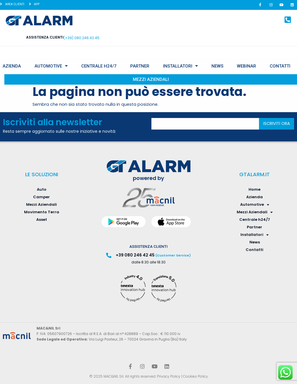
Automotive (51, 66)
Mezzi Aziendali (151, 79)
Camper (41, 197)
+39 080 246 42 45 (135, 255)
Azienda (12, 66)
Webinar (246, 66)
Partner (139, 66)
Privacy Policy (168, 376)
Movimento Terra (41, 212)
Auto (41, 189)
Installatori (180, 66)
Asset (41, 219)
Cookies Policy (195, 376)
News (217, 66)
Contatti (280, 66)
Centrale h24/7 (99, 66)
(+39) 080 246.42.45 (81, 37)
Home (254, 189)
